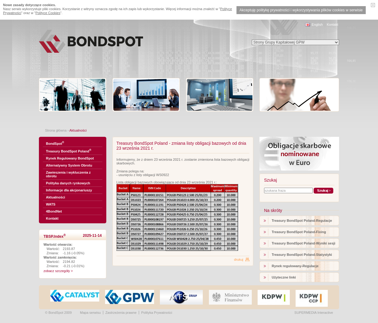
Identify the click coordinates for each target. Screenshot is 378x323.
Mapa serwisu (90, 312)
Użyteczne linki (284, 277)
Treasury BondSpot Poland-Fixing (299, 232)
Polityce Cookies (48, 13)
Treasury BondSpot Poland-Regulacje (302, 220)
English (317, 24)
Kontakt (332, 24)
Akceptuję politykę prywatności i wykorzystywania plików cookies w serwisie (301, 10)
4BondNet (54, 211)
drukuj (238, 259)
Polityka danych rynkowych (68, 183)
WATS (50, 204)
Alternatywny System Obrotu (69, 165)
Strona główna (55, 130)
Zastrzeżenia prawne (121, 312)
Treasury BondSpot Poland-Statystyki (302, 254)
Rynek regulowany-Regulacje (295, 266)
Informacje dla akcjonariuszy (69, 190)
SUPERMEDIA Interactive (313, 312)
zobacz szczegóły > (58, 271)
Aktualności (55, 197)
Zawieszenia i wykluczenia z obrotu (68, 174)
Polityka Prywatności (156, 312)
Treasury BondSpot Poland (68, 150)
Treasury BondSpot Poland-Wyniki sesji (303, 243)
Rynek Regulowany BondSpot (70, 158)
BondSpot (55, 143)
